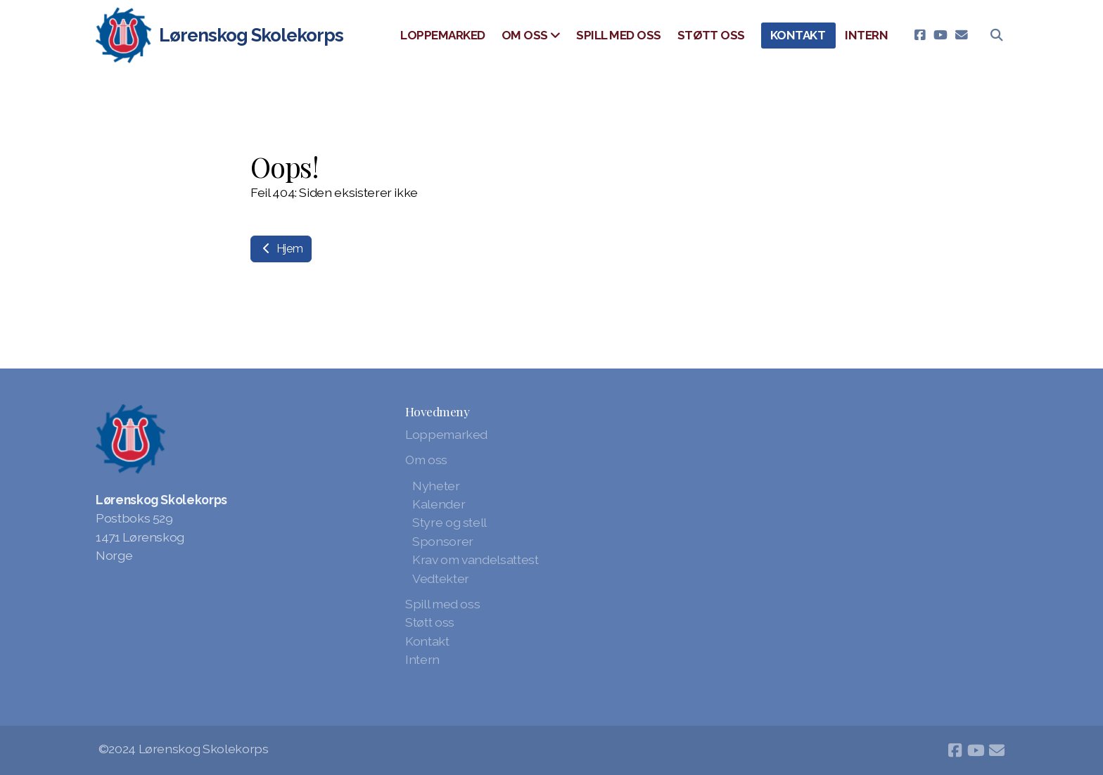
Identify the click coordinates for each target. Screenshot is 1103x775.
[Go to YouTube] (940, 35)
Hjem (281, 248)
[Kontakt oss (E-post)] (961, 35)
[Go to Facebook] (919, 35)
